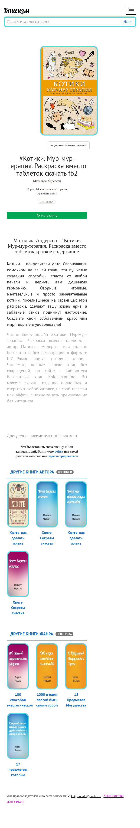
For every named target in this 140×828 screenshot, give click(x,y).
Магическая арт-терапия (52, 189)
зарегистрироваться (63, 456)
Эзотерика (46, 201)
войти (59, 451)
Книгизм (16, 10)
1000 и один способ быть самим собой (47, 699)
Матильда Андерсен (47, 181)
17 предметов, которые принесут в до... (18, 775)
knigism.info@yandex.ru (84, 796)
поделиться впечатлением (68, 145)
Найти (128, 21)
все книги (65, 472)
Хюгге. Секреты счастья (47, 537)
